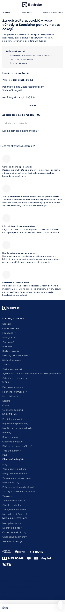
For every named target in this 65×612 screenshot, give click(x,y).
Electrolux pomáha (12, 409)
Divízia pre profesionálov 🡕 (17, 446)
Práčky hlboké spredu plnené (18, 486)
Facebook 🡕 (9, 332)
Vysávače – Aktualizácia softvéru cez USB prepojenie (31, 373)
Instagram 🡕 (8, 337)
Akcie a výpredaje (12, 541)
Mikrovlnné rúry (10, 482)
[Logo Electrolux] (11, 308)
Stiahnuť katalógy (11, 359)
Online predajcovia (12, 368)
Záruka (6, 364)
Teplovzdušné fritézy (13, 500)
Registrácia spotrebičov (15, 423)
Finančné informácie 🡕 (14, 391)
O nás (5, 405)
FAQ (4, 455)
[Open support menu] (60, 605)
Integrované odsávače (14, 473)
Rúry (4, 464)
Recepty (6, 432)
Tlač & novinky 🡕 (11, 450)
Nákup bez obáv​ (11, 523)
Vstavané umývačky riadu (16, 477)
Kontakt (6, 323)
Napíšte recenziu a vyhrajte (17, 427)
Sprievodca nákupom (14, 509)
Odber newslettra (11, 328)
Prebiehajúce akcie (12, 418)
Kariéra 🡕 (7, 400)
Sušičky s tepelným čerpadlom (18, 491)
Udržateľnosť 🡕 (10, 396)
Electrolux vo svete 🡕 (13, 387)
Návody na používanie (15, 355)
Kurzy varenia (10, 437)
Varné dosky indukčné (14, 468)
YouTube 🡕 (8, 341)
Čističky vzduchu (11, 504)
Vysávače (7, 495)
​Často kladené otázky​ (14, 532)
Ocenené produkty (12, 441)
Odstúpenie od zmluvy (14, 377)
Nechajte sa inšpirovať (14, 513)
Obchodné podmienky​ (14, 536)
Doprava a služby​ (12, 527)
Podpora (7, 346)
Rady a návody (10, 350)
